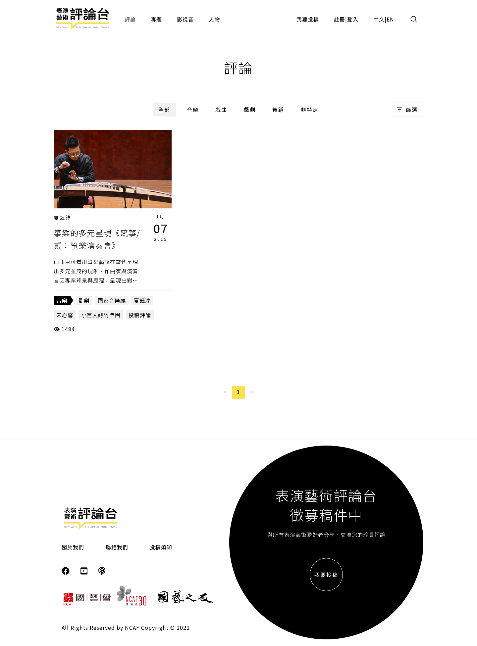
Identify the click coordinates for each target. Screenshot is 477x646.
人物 (214, 19)
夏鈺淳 (63, 217)
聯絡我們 (117, 547)
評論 (130, 19)
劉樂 (84, 300)
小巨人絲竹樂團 (101, 315)
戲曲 (221, 109)
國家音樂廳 (112, 300)
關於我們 (73, 547)
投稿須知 (161, 547)
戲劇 (250, 109)
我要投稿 (307, 19)
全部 (164, 109)
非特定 (310, 109)
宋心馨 (64, 315)
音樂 (193, 109)
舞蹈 (278, 109)
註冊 (339, 19)
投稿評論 (140, 315)
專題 (156, 19)
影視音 (185, 19)
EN (390, 19)
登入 (352, 19)
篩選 (407, 109)
